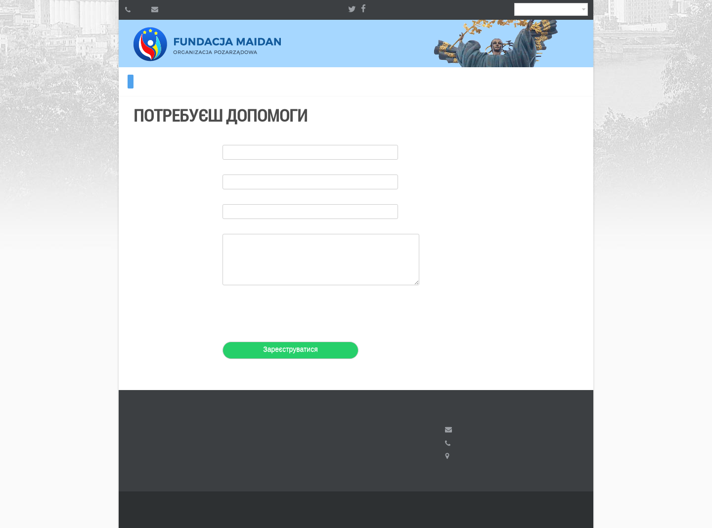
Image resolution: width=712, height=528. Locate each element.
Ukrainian (551, 9)
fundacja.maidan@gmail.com (448, 430)
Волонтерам (160, 81)
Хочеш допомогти (136, 81)
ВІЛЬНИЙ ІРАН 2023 (154, 81)
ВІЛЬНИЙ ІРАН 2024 (148, 81)
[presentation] (297, 312)
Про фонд (125, 81)
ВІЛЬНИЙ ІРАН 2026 (142, 81)
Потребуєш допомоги (131, 81)
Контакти (166, 81)
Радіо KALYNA (172, 81)
